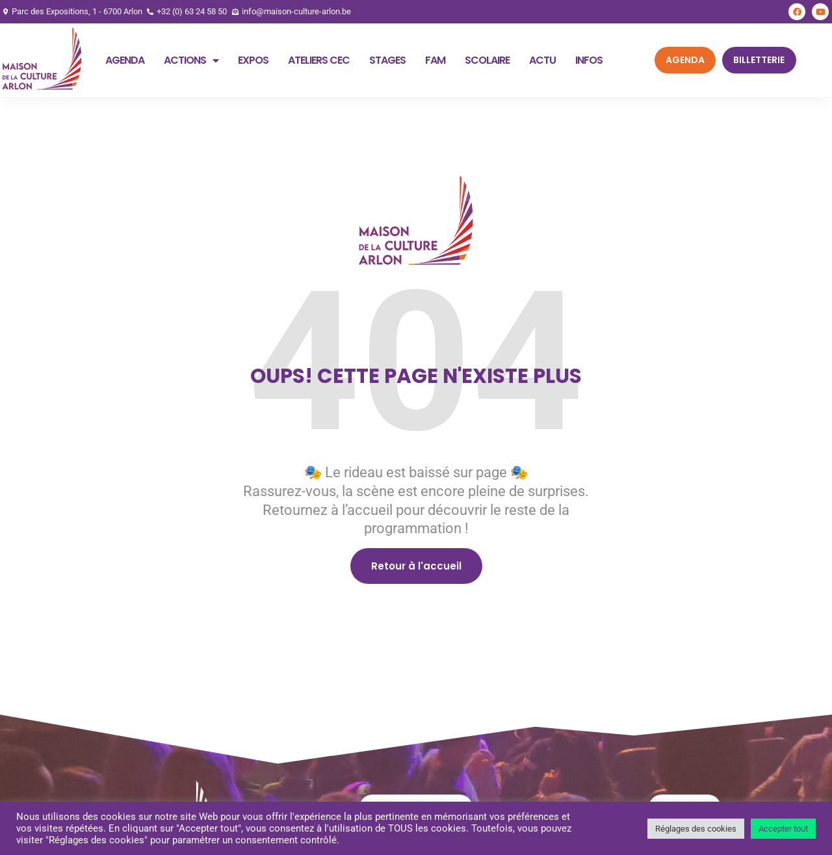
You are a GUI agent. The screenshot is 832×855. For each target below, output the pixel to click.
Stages (387, 60)
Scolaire (487, 60)
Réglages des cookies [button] (695, 829)
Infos (589, 60)
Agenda (124, 60)
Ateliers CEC (319, 60)
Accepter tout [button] (783, 829)
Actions (191, 60)
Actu (542, 60)
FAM (435, 60)
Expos (253, 60)
